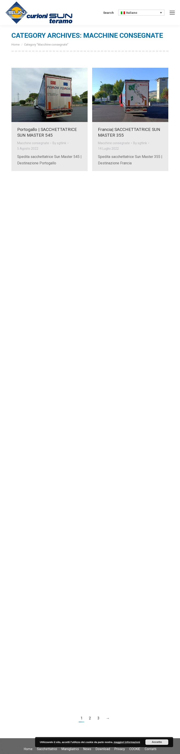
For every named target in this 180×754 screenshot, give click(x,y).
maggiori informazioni (127, 742)
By (59, 143)
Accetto (157, 742)
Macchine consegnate (33, 143)
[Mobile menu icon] (172, 12)
